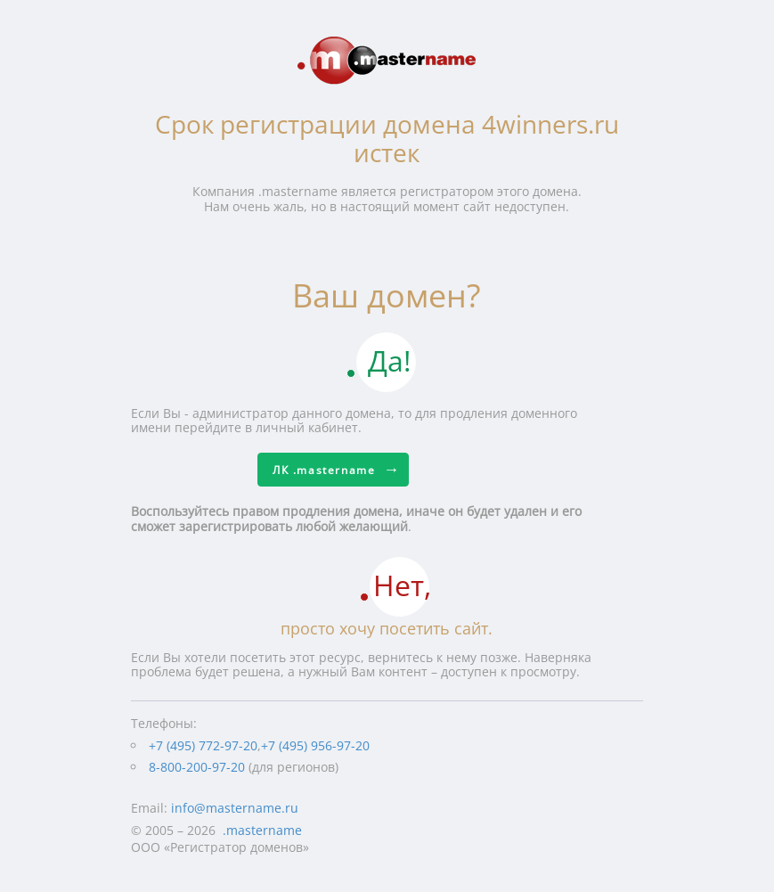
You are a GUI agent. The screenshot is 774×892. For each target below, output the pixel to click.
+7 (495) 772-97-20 (203, 745)
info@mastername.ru (234, 807)
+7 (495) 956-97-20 (315, 745)
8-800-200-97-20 (197, 766)
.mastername (262, 830)
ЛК (324, 470)
